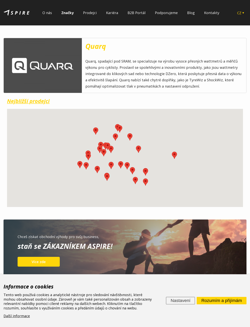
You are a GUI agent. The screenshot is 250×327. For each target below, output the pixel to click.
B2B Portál (137, 12)
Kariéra (112, 12)
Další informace (17, 316)
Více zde (39, 261)
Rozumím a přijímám (221, 300)
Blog (191, 12)
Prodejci (90, 12)
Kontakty (211, 12)
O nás (47, 12)
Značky (67, 12)
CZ (239, 13)
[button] (145, 172)
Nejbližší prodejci (28, 101)
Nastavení (180, 300)
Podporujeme (166, 12)
